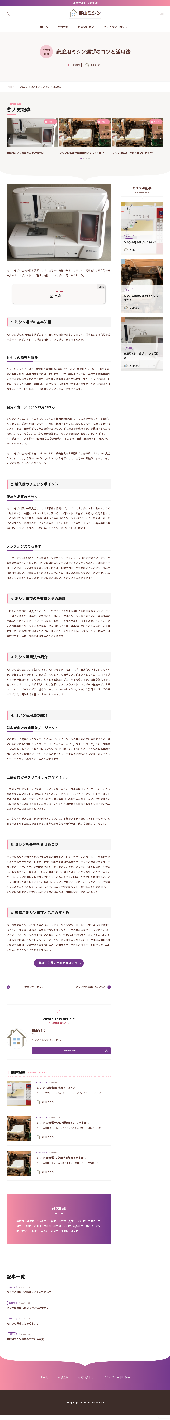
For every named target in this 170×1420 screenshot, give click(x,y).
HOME (12, 87)
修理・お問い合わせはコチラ (58, 967)
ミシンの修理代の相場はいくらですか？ (67, 1127)
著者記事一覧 (69, 1055)
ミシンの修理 (14, 896)
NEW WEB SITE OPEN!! (85, 2)
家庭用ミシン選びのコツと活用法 (29, 153)
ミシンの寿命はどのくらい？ (89, 992)
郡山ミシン (72, 896)
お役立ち (63, 27)
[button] (10, 141)
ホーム (44, 27)
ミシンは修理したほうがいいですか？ (137, 153)
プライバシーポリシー (117, 27)
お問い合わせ (86, 27)
